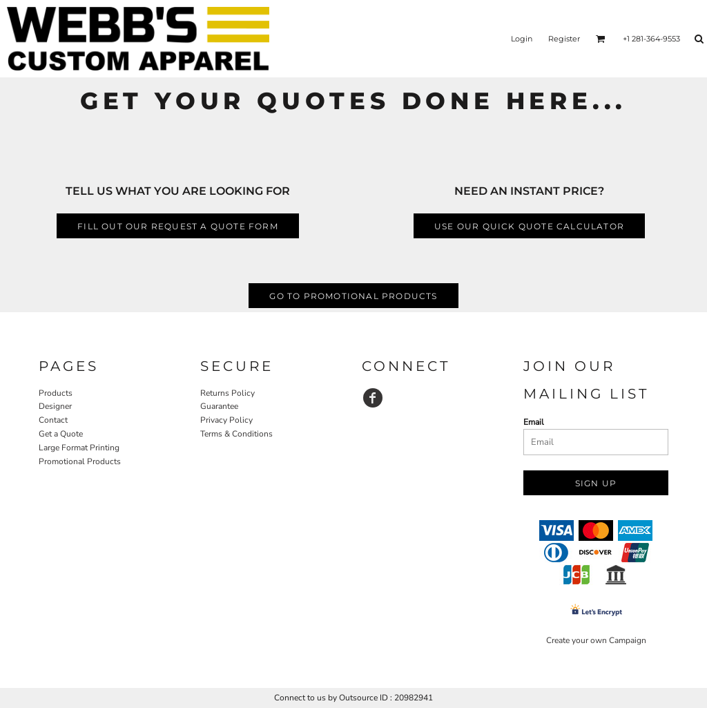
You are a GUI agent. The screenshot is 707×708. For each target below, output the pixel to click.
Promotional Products (80, 461)
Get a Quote (61, 433)
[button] (601, 39)
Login (521, 39)
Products (55, 393)
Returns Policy (227, 393)
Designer (55, 406)
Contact (53, 419)
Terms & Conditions (236, 433)
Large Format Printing (79, 447)
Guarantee (219, 406)
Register (564, 39)
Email (533, 422)
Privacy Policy (226, 419)
